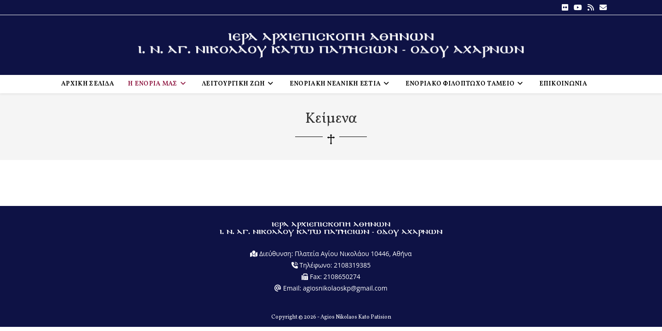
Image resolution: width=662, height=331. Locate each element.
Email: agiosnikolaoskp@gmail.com (331, 292)
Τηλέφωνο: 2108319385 (331, 268)
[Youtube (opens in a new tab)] (578, 7)
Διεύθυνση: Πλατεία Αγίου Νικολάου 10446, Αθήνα (330, 257)
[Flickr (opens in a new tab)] (565, 7)
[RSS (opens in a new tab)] (591, 7)
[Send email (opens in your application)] (602, 7)
